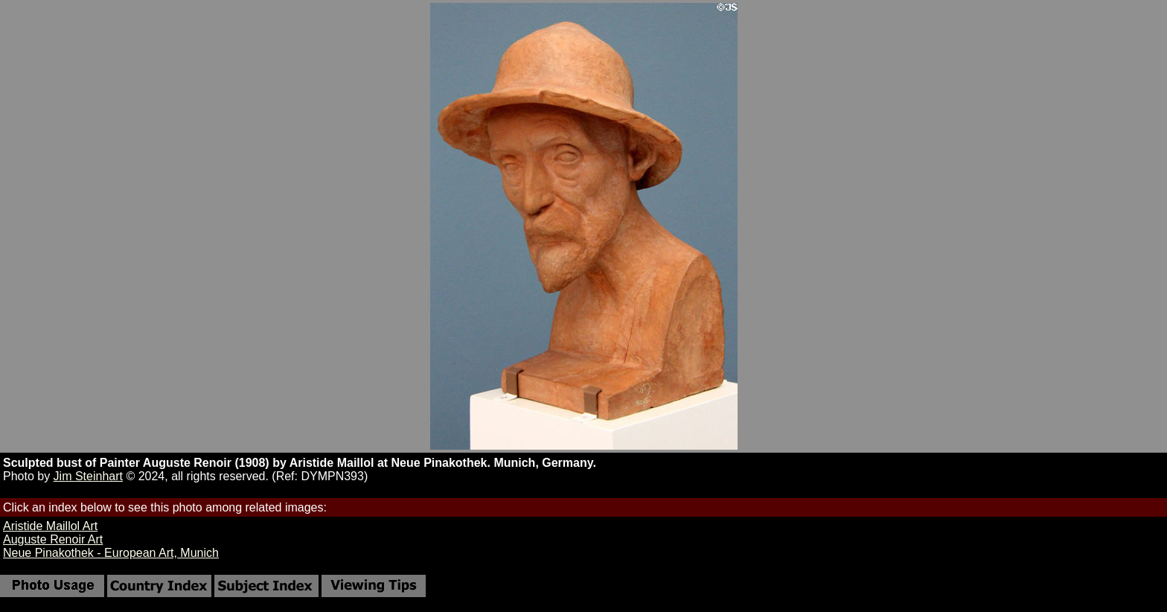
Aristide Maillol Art (50, 526)
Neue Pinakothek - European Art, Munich (111, 552)
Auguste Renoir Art (53, 539)
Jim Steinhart (88, 476)
